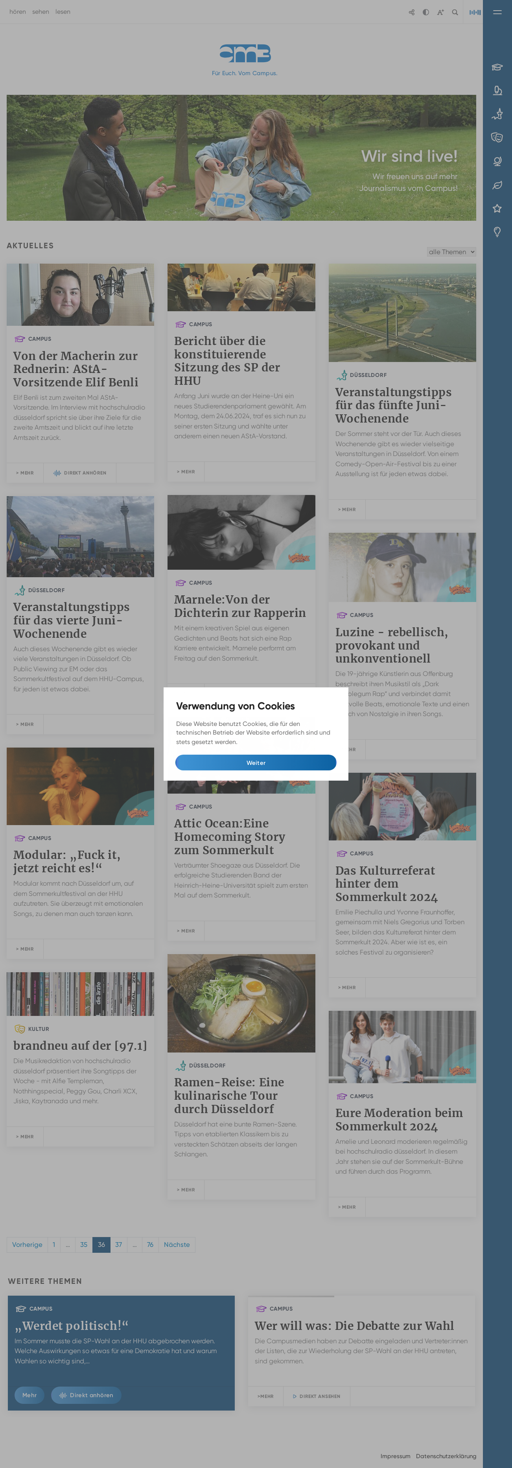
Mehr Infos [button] (255, 742)
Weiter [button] (256, 762)
